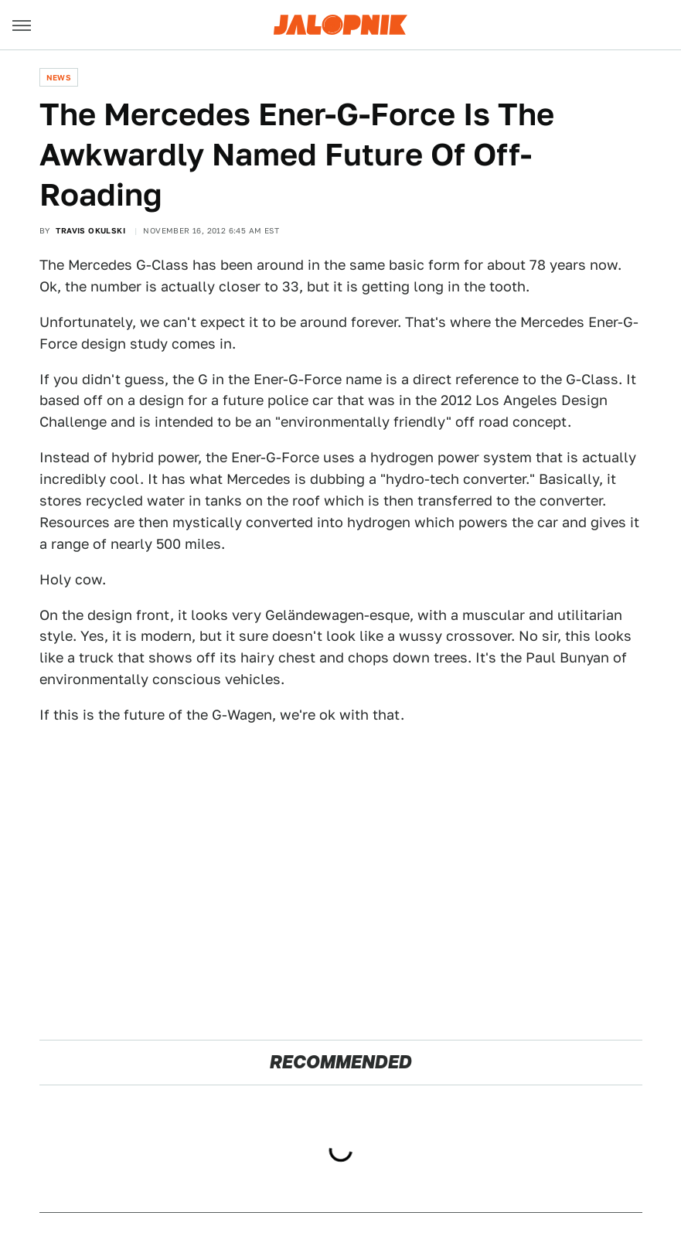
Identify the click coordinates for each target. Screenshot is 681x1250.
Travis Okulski (90, 230)
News (59, 77)
